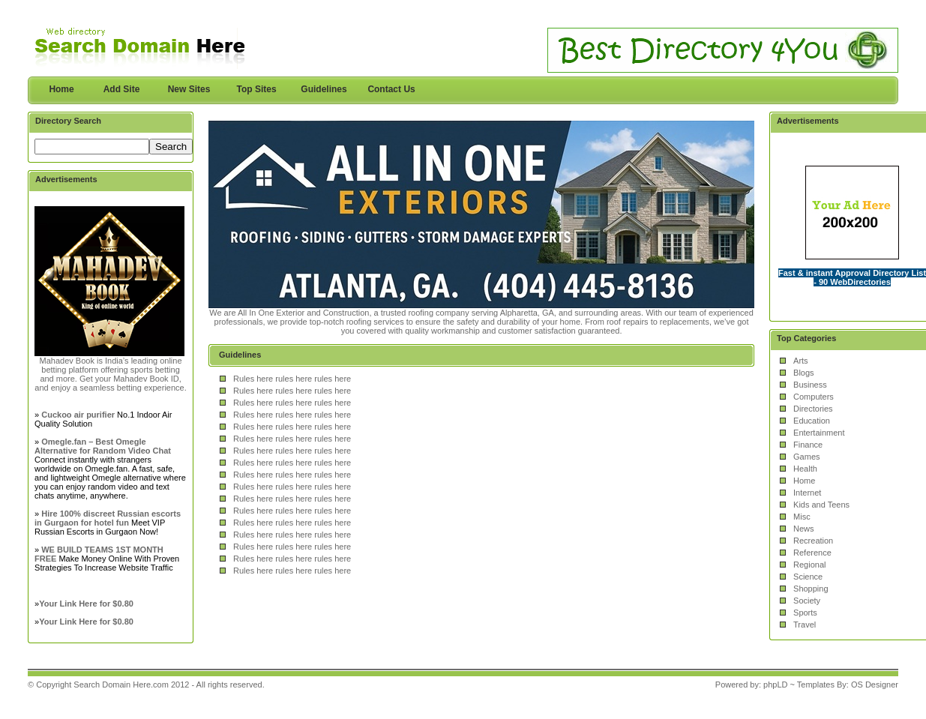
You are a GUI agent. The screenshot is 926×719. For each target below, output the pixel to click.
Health (805, 468)
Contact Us (391, 89)
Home (61, 89)
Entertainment (818, 432)
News (803, 528)
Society (806, 600)
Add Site (121, 89)
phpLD (775, 684)
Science (808, 576)
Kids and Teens (821, 504)
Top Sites (256, 89)
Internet (807, 492)
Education (811, 420)
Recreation (813, 540)
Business (810, 384)
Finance (808, 444)
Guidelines (323, 89)
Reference (812, 552)
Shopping (811, 588)
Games (806, 456)
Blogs (803, 372)
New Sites (189, 89)
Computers (813, 396)
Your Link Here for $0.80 (86, 603)
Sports (805, 612)
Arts (800, 360)
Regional (809, 564)
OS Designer (874, 684)
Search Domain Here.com (121, 684)
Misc (802, 516)
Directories (813, 408)
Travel (804, 624)
